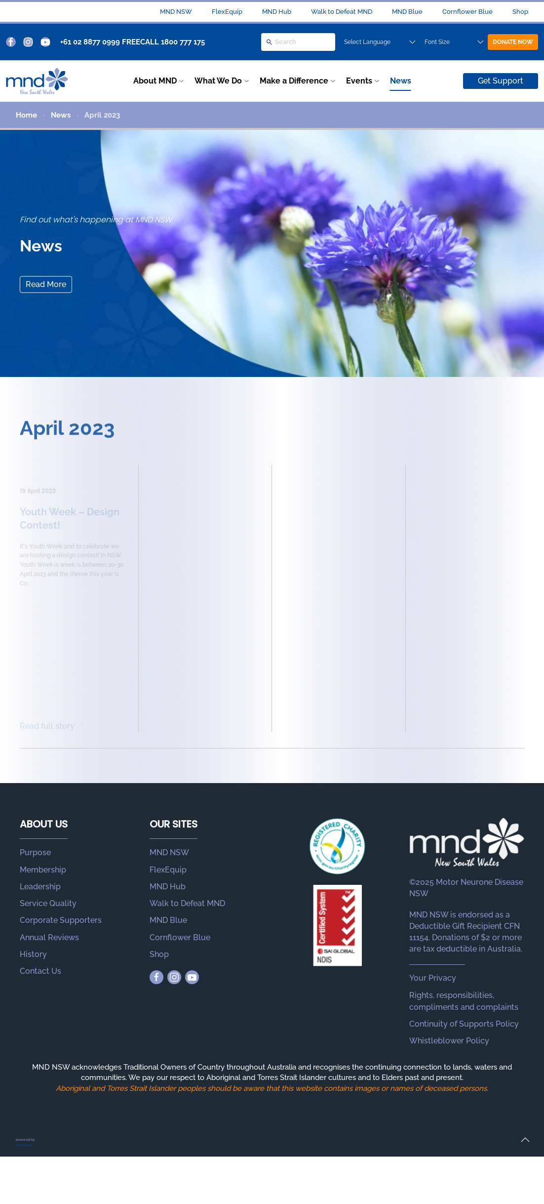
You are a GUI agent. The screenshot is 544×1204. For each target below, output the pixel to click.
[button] (525, 1140)
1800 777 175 (183, 42)
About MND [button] (155, 80)
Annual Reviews (49, 937)
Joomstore (24, 1145)
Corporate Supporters (61, 920)
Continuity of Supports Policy (464, 1024)
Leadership (40, 886)
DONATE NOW (513, 42)
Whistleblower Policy (449, 1040)
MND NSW (176, 11)
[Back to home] (37, 81)
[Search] (298, 42)
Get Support (500, 80)
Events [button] (359, 80)
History (33, 954)
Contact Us (40, 971)
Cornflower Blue (467, 11)
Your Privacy (432, 978)
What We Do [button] (218, 80)
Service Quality (48, 903)
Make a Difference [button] (294, 80)
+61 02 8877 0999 (90, 42)
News (400, 80)
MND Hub (276, 11)
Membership (43, 869)
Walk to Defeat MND (341, 11)
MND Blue (407, 11)
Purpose (35, 852)
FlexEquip (227, 11)
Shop (520, 11)
